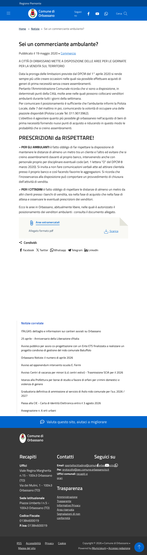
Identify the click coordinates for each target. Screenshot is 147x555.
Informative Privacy (68, 505)
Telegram (74, 250)
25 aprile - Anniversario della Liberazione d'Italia (50, 338)
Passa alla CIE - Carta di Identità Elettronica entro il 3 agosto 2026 (61, 403)
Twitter (41, 250)
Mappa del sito (26, 548)
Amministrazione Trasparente (67, 499)
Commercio (68, 53)
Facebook (26, 250)
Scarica (110, 231)
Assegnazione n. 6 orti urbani (38, 410)
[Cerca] (125, 13)
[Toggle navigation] (8, 13)
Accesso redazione (119, 548)
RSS (19, 543)
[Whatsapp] (104, 13)
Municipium (99, 548)
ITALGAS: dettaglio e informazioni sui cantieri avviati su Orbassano (61, 331)
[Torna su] (139, 547)
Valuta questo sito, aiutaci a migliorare (73, 422)
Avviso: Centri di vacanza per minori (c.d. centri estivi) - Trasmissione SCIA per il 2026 (72, 372)
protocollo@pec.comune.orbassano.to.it (85, 469)
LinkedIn (91, 250)
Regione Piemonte (30, 3)
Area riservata (65, 509)
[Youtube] (95, 13)
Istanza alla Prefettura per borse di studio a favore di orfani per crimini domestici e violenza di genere (70, 382)
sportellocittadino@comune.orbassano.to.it (90, 465)
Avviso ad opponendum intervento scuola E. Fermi (51, 365)
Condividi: (28, 242)
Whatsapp (58, 250)
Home (22, 29)
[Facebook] (87, 13)
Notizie (35, 29)
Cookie (62, 543)
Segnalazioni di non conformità (68, 516)
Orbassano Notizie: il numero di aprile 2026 (47, 357)
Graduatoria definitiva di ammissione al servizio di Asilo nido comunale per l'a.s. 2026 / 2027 (73, 393)
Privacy (49, 543)
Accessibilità (33, 543)
